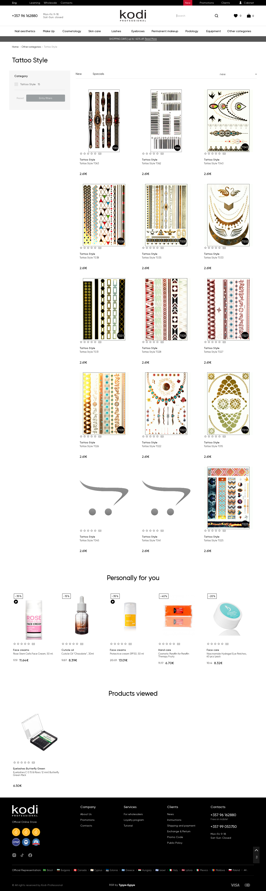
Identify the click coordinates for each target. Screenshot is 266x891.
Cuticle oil (68, 649)
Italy (173, 870)
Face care (213, 649)
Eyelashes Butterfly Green (29, 768)
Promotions (207, 2)
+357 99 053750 (224, 826)
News (170, 814)
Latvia (187, 870)
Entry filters (45, 98)
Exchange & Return (178, 831)
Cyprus (96, 870)
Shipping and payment (181, 825)
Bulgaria (63, 870)
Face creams (21, 649)
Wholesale (50, 2)
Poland (234, 870)
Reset (20, 98)
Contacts (66, 2)
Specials (98, 74)
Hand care (164, 649)
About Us (86, 814)
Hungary (145, 870)
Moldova (218, 870)
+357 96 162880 (25, 15)
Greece (128, 870)
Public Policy (174, 842)
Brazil (48, 870)
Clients (225, 2)
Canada (80, 870)
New (187, 2)
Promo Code (175, 837)
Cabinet (246, 3)
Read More (151, 39)
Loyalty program (134, 819)
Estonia (112, 870)
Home (15, 46)
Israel (161, 870)
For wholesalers (133, 814)
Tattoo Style (87, 159)
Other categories (31, 46)
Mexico (202, 870)
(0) (99, 153)
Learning (35, 2)
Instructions (174, 819)
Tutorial (128, 825)
